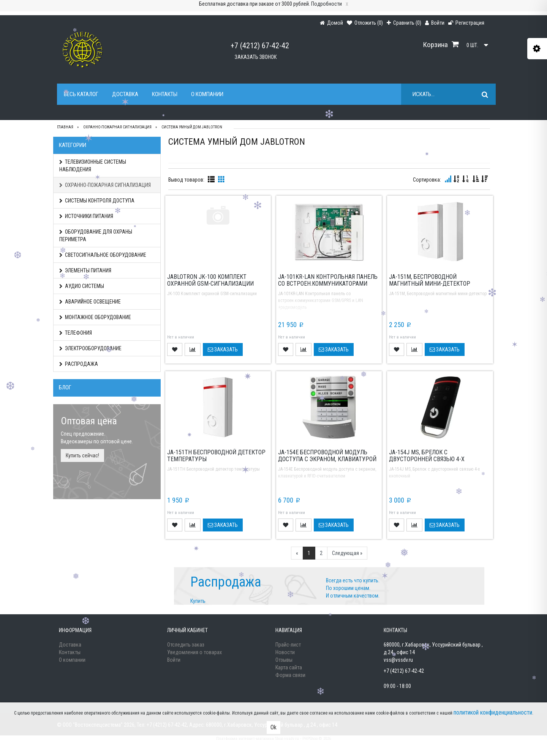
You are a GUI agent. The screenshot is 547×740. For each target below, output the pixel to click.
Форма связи (290, 675)
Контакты (164, 94)
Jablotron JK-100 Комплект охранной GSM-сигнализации (210, 280)
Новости (285, 652)
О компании (207, 94)
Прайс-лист (288, 645)
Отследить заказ (185, 645)
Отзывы (283, 660)
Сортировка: (427, 180)
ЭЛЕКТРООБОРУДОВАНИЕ (90, 348)
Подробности (326, 4)
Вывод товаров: (186, 180)
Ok (273, 727)
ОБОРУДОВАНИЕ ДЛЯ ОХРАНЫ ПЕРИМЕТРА (95, 235)
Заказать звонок (256, 57)
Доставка (125, 94)
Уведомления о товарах (194, 652)
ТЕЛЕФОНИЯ (75, 333)
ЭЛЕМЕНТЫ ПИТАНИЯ (85, 270)
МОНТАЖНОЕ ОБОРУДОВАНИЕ (95, 317)
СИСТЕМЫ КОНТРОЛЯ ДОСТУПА (96, 201)
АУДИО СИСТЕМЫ (81, 286)
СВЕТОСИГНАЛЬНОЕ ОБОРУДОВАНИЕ (102, 255)
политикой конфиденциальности (493, 712)
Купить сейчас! (82, 455)
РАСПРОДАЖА (78, 364)
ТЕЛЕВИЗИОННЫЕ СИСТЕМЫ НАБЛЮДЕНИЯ (92, 165)
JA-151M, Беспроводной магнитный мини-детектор (429, 280)
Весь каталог (81, 94)
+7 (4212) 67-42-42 (260, 45)
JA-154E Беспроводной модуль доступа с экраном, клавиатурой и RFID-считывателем (327, 459)
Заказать (223, 349)
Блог (65, 387)
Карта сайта (288, 667)
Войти (173, 660)
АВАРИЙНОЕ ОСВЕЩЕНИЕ (90, 302)
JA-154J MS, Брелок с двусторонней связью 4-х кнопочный (427, 459)
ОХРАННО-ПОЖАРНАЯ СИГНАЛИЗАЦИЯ (105, 185)
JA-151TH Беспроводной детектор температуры (216, 456)
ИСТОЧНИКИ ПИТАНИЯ (86, 216)
